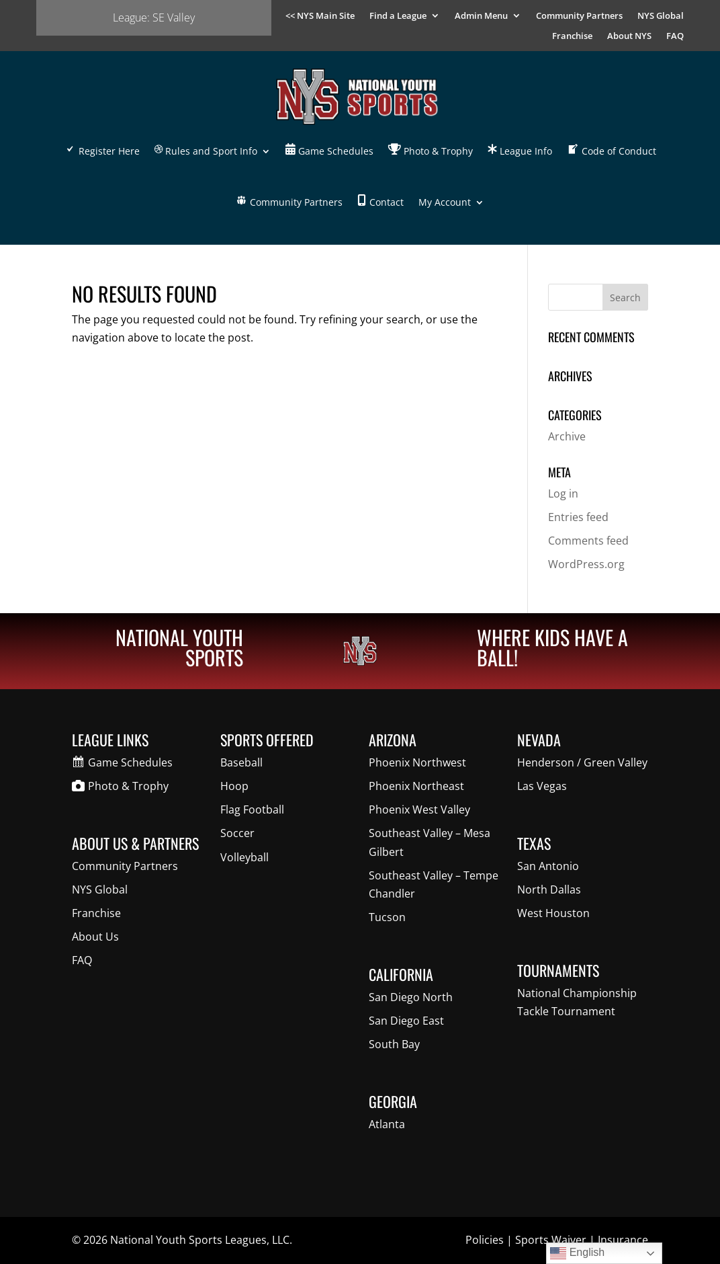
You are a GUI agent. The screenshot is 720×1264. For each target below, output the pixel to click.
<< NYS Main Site (320, 16)
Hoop (234, 786)
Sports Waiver (550, 1239)
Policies (484, 1239)
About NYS (629, 36)
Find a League (397, 16)
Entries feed (578, 517)
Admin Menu (481, 16)
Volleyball (244, 857)
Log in (563, 493)
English (577, 1253)
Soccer (237, 833)
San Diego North (411, 997)
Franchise (572, 36)
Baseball (241, 762)
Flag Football (252, 809)
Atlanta (387, 1124)
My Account (444, 202)
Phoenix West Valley (419, 809)
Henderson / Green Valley (582, 762)
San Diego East (406, 1020)
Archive (567, 436)
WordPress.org (586, 564)
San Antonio (548, 866)
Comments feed (588, 540)
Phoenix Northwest (417, 762)
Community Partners (579, 16)
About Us (95, 936)
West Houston (553, 913)
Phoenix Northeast (416, 786)
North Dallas (549, 889)
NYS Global (660, 16)
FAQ (675, 36)
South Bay (394, 1044)
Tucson (387, 917)
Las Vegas (542, 786)
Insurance (623, 1239)
